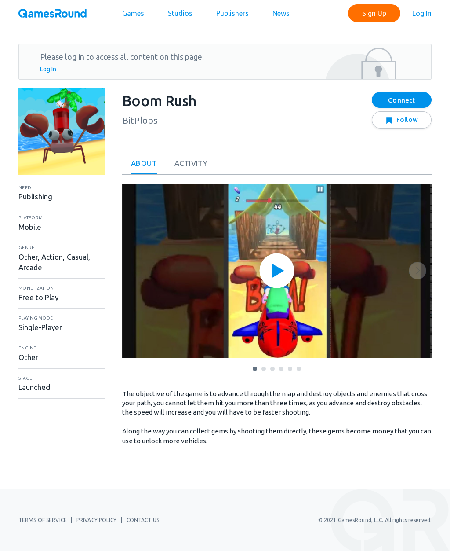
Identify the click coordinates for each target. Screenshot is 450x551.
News (281, 13)
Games (133, 13)
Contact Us (143, 520)
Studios (180, 13)
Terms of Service (42, 520)
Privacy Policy (96, 520)
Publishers (232, 13)
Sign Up (374, 13)
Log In (422, 13)
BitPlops (140, 120)
